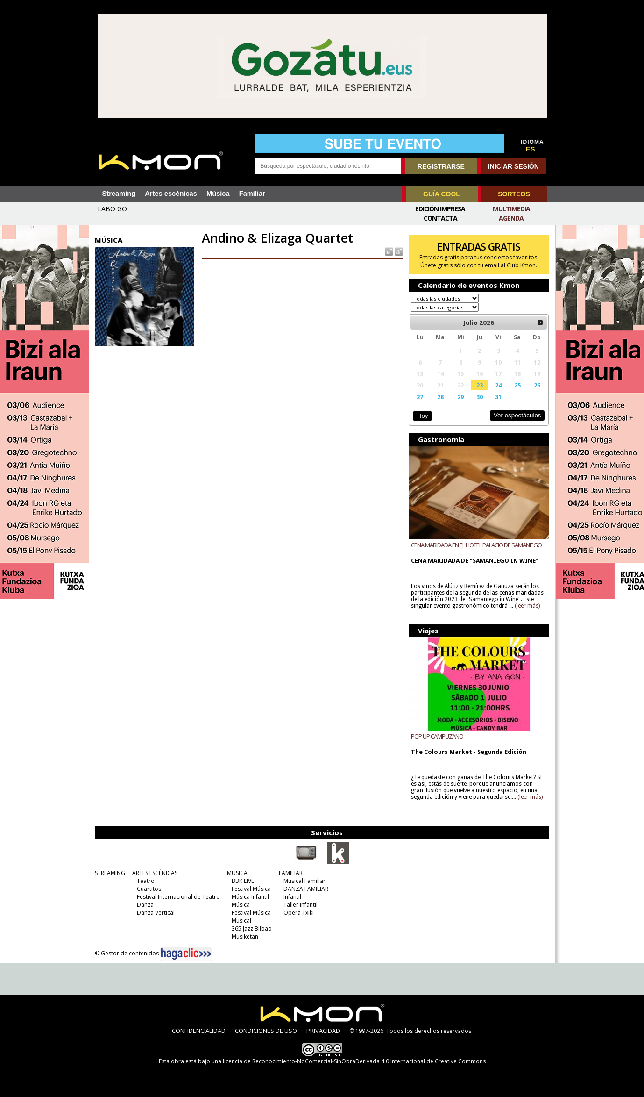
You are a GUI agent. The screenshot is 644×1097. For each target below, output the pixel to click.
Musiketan (245, 936)
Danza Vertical (156, 913)
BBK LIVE (243, 881)
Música (218, 193)
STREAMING (110, 873)
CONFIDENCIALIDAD (199, 1030)
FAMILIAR (291, 873)
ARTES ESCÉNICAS (154, 873)
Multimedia (511, 208)
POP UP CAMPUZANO (437, 736)
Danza (145, 905)
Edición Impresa (440, 208)
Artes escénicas (171, 193)
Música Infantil (250, 897)
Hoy (422, 415)
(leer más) (527, 605)
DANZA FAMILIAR (305, 889)
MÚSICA (237, 873)
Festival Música (251, 889)
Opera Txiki (298, 913)
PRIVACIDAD (323, 1030)
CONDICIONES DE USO (266, 1030)
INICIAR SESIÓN (513, 166)
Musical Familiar (304, 881)
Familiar (252, 193)
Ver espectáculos (517, 415)
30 (479, 397)
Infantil (292, 897)
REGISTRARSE (441, 166)
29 (460, 397)
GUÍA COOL (441, 194)
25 (517, 385)
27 (420, 397)
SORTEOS (514, 194)
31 (498, 397)
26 (537, 385)
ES (530, 149)
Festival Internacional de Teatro (178, 897)
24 (498, 385)
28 (440, 397)
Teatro (146, 881)
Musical (241, 921)
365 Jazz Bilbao (252, 928)
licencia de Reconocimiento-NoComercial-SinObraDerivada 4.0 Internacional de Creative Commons (354, 1061)
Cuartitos (149, 889)
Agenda (511, 218)
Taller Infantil (300, 905)
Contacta (440, 218)
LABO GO (112, 208)
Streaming (119, 193)
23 (479, 385)
